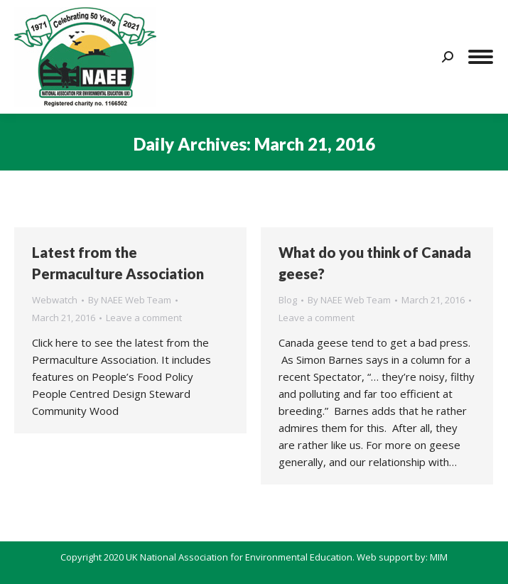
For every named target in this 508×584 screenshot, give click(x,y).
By (129, 299)
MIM (439, 557)
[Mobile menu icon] (481, 57)
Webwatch (54, 299)
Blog (288, 299)
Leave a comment (144, 317)
